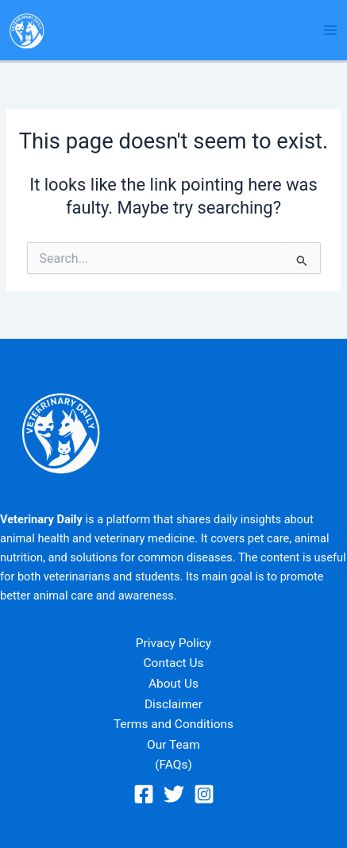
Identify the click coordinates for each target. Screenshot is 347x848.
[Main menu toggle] (330, 30)
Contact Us (173, 663)
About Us (173, 683)
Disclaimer (173, 704)
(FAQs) (173, 764)
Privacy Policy (173, 643)
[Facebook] (143, 794)
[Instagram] (204, 794)
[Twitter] (174, 794)
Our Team (173, 745)
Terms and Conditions (173, 724)
